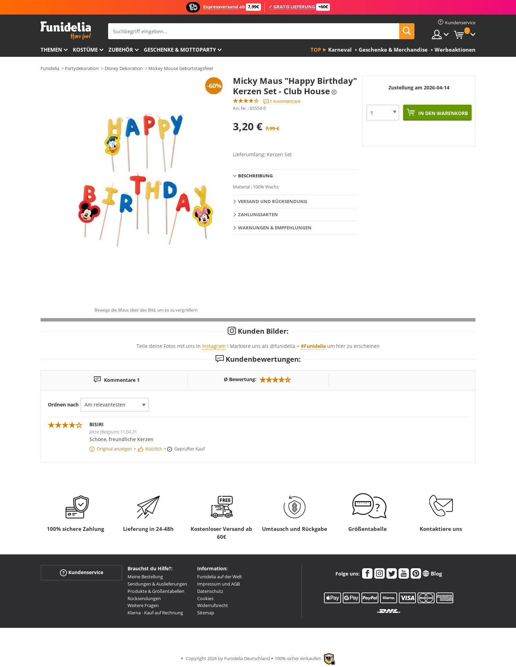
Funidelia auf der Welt (219, 576)
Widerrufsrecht (212, 605)
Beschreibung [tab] (255, 176)
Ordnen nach (63, 404)
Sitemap (205, 612)
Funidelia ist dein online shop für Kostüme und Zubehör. (66, 30)
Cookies (205, 598)
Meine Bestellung (145, 576)
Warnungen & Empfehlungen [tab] (275, 228)
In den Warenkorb (442, 113)
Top (316, 49)
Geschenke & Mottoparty (180, 49)
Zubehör (120, 49)
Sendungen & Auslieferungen (157, 584)
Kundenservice (81, 572)
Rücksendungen (144, 598)
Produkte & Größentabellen (156, 591)
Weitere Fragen (143, 605)
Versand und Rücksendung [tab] (272, 201)
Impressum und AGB (218, 584)
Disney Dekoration (124, 68)
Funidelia (50, 68)
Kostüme (85, 49)
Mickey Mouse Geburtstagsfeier (180, 68)
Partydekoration (82, 68)
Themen (51, 49)
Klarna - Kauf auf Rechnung (155, 612)
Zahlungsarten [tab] (258, 214)
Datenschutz (210, 591)
